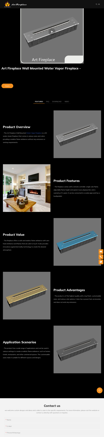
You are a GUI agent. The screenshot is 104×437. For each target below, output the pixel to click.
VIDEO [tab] (67, 101)
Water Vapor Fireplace (34, 133)
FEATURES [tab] (39, 101)
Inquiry (7, 86)
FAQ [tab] (47, 101)
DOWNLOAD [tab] (56, 101)
